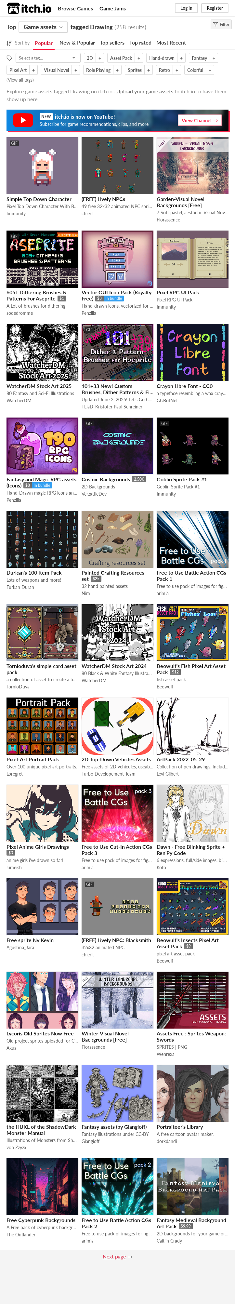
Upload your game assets (144, 91)
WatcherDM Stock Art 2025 (39, 386)
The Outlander (21, 1234)
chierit (88, 213)
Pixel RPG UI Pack (178, 292)
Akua (12, 1048)
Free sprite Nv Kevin (30, 940)
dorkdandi (167, 1141)
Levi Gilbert (168, 774)
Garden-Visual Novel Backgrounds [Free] (180, 202)
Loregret (15, 774)
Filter (221, 24)
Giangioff (90, 1141)
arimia (163, 593)
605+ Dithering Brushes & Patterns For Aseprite (37, 295)
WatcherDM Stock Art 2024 (114, 666)
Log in (186, 8)
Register (215, 8)
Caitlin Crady (169, 1241)
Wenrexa (166, 1054)
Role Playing (98, 70)
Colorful (195, 70)
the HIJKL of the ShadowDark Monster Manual (41, 1130)
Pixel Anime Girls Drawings (38, 847)
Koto (161, 867)
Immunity (16, 213)
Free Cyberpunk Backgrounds (41, 1220)
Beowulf (165, 686)
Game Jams (112, 8)
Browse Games (75, 8)
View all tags (20, 80)
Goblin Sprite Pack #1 (182, 479)
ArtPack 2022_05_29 (181, 759)
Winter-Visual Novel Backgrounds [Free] (105, 1036)
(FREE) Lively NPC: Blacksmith (116, 940)
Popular (44, 43)
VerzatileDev (94, 494)
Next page (114, 1256)
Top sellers (112, 42)
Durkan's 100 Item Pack (34, 572)
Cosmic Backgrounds (106, 479)
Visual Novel (56, 70)
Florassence (168, 219)
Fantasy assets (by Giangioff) (114, 1127)
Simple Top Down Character (39, 199)
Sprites (135, 70)
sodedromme (20, 313)
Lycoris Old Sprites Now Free (40, 1033)
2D (90, 58)
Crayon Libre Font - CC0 (185, 386)
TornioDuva (18, 686)
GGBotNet (167, 400)
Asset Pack (121, 58)
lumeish (14, 867)
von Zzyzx (16, 1147)
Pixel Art (18, 70)
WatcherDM (19, 400)
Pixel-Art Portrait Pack (33, 759)
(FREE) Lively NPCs (103, 199)
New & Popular (77, 42)
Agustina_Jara (20, 947)
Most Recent (171, 42)
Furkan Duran (20, 587)
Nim (86, 593)
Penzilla (89, 313)
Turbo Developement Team (109, 774)
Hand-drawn (162, 58)
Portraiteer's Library (180, 1127)
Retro (164, 70)
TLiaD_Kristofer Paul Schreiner (112, 406)
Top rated (140, 42)
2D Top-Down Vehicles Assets (116, 759)
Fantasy (199, 58)
